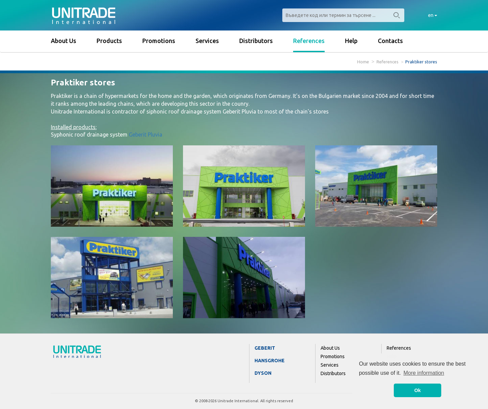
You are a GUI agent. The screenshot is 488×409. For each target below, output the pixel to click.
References (309, 40)
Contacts (390, 40)
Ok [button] (417, 390)
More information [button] (423, 373)
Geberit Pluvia (145, 134)
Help (351, 40)
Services (207, 40)
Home (363, 61)
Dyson (263, 373)
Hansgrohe (270, 360)
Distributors (256, 40)
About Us (63, 40)
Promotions (158, 40)
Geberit (265, 348)
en (432, 15)
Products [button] (109, 40)
